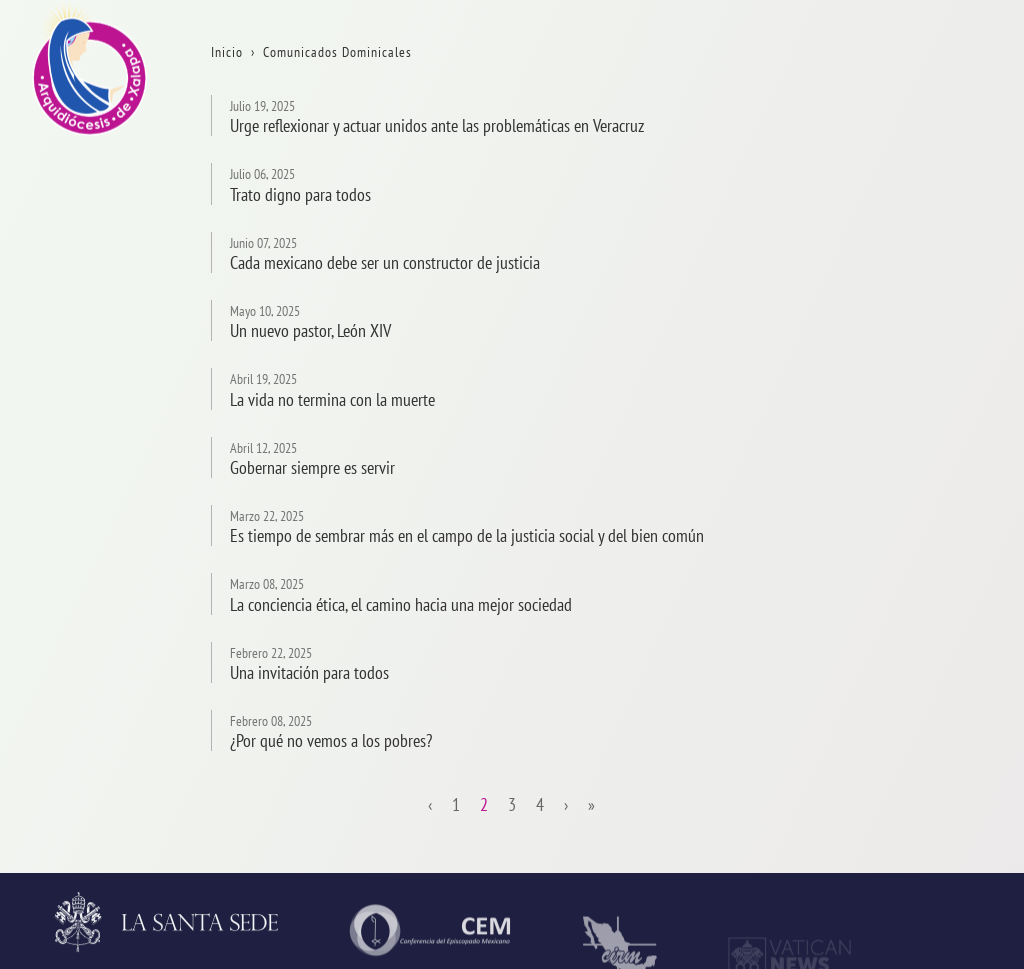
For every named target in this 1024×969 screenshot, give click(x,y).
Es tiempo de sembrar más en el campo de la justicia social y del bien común (467, 535)
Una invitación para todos (309, 672)
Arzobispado (954, 457)
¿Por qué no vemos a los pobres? (331, 740)
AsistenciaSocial (967, 770)
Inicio (933, 93)
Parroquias (949, 614)
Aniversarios (954, 197)
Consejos (943, 509)
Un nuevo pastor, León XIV (310, 330)
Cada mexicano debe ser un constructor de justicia (385, 262)
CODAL (937, 822)
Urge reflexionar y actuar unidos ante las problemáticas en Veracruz (437, 125)
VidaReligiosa (959, 718)
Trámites (942, 249)
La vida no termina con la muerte (332, 399)
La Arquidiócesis (966, 145)
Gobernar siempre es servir (312, 467)
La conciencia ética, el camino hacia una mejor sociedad (401, 604)
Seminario (947, 666)
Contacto (943, 301)
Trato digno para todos (300, 194)
